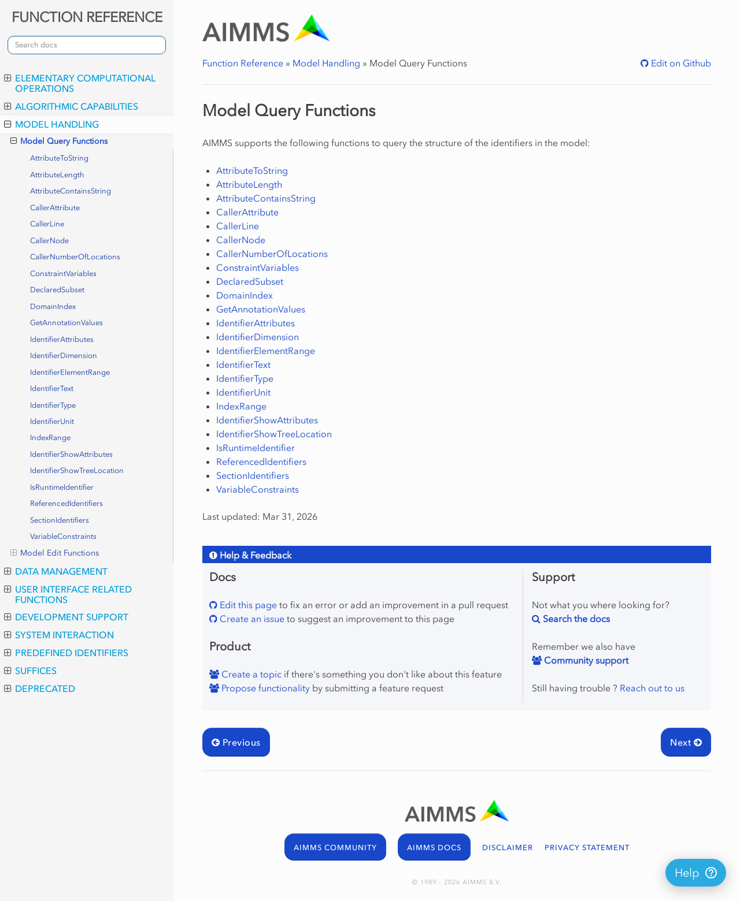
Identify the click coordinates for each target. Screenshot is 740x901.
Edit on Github (680, 63)
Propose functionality (264, 687)
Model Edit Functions (54, 553)
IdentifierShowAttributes (71, 454)
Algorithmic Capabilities (71, 106)
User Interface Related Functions (68, 594)
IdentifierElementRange (70, 372)
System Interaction (59, 635)
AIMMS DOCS (434, 847)
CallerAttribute (55, 207)
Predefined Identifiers (66, 652)
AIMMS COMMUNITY (335, 847)
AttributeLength (57, 174)
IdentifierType (53, 405)
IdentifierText (51, 388)
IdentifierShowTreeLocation (77, 470)
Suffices (30, 670)
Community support (585, 660)
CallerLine (47, 223)
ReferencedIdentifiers (66, 503)
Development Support (66, 617)
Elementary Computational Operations (80, 83)
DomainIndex (53, 306)
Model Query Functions (59, 141)
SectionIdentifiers (59, 520)
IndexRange (50, 437)
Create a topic (250, 674)
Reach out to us (652, 688)
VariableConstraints (63, 536)
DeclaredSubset (57, 289)
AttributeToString (59, 158)
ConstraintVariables (63, 273)
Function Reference (242, 63)
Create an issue (250, 618)
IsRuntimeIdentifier (62, 487)
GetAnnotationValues (66, 322)
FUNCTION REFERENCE (87, 17)
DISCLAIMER (507, 847)
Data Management (56, 571)
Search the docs (575, 618)
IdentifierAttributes (62, 339)
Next (686, 742)
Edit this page (247, 604)
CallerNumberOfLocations (75, 256)
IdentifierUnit (52, 421)
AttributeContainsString (70, 191)
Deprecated (39, 688)
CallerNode (49, 240)
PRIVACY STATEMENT (587, 847)
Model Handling (51, 124)
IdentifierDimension (63, 355)
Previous (236, 742)
